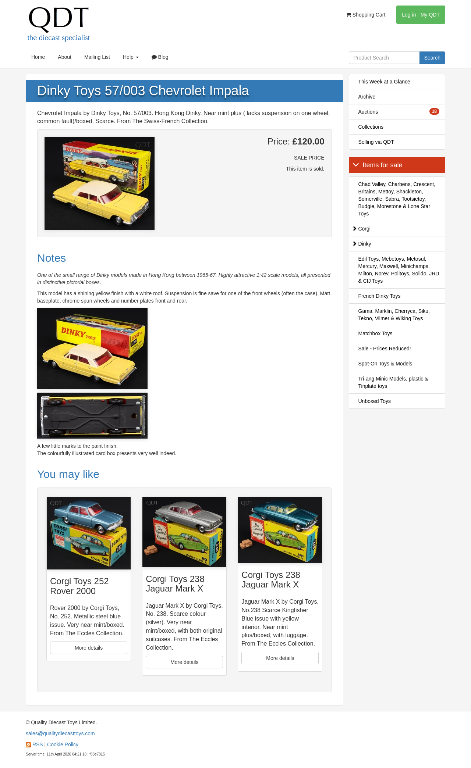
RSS (37, 744)
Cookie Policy (62, 744)
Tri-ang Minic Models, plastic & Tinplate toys (393, 382)
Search (432, 58)
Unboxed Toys (374, 401)
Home (38, 57)
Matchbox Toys (375, 333)
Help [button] (131, 57)
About (64, 57)
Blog (160, 57)
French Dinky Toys (379, 296)
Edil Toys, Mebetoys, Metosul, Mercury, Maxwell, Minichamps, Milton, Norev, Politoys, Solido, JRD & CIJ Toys (398, 270)
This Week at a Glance (384, 82)
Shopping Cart (365, 15)
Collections (370, 127)
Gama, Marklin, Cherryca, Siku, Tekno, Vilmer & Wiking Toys (394, 314)
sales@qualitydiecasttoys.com (60, 733)
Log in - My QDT (421, 15)
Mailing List (97, 57)
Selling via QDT (376, 142)
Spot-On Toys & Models (385, 364)
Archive (367, 97)
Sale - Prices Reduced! (384, 348)
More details (89, 648)
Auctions (399, 111)
